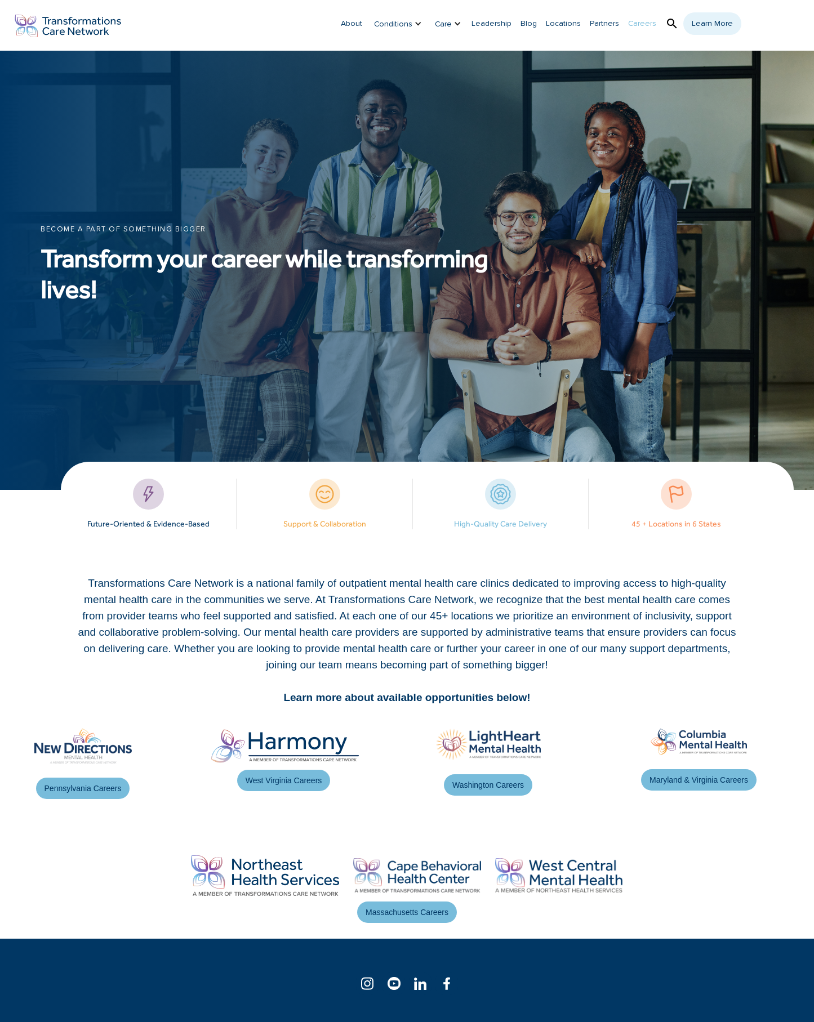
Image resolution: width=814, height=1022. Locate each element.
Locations (563, 24)
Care (443, 24)
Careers (642, 24)
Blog (529, 24)
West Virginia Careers (284, 780)
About (351, 24)
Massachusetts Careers (407, 912)
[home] (68, 25)
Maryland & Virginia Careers (699, 779)
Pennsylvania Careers (83, 788)
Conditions (393, 24)
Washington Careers (488, 784)
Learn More (712, 24)
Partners (604, 24)
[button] (394, 24)
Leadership (491, 24)
